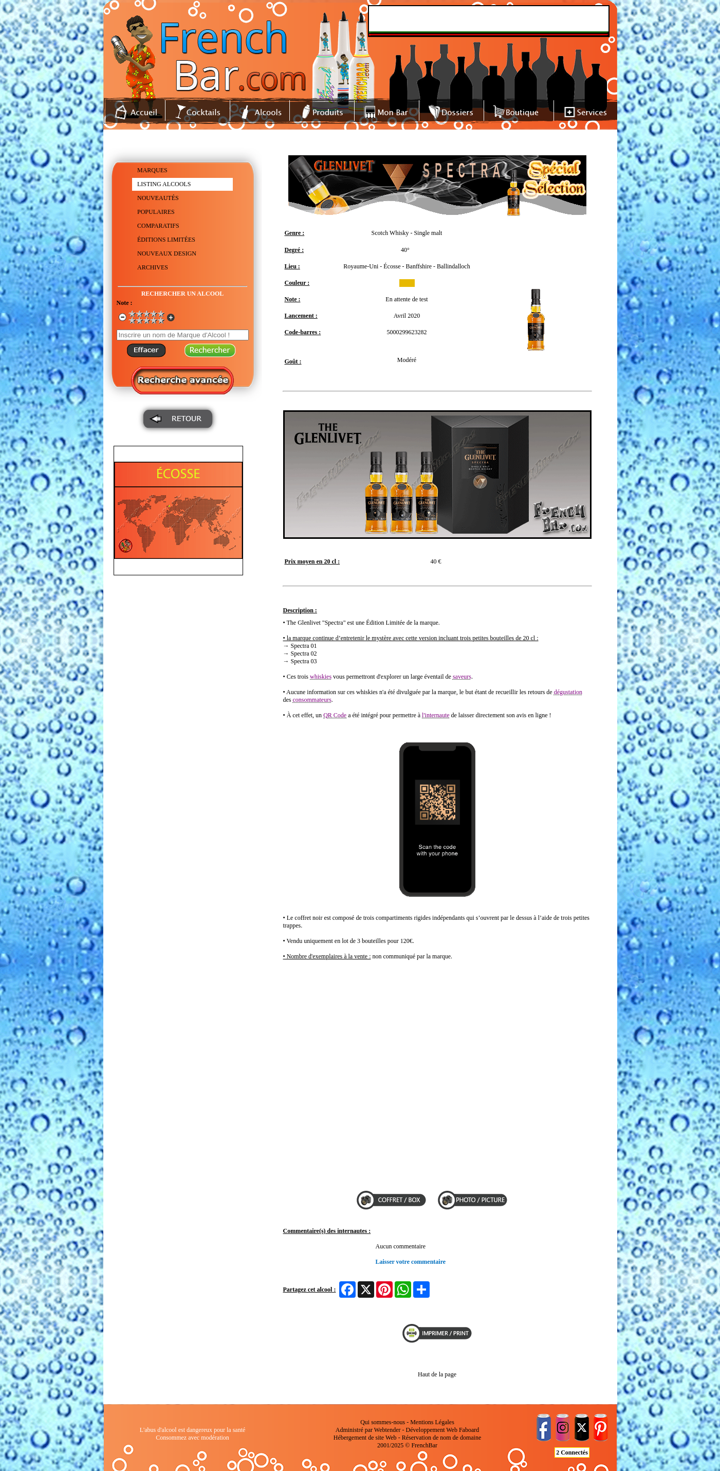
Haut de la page (437, 1374)
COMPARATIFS (158, 225)
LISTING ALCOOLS (164, 184)
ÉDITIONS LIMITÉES (166, 239)
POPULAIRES (156, 211)
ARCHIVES (152, 267)
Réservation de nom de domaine (442, 1437)
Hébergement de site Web (365, 1437)
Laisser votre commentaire (411, 1261)
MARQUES (152, 170)
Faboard (469, 1429)
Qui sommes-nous (382, 1422)
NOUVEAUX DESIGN (166, 253)
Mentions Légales (432, 1422)
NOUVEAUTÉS (158, 198)
